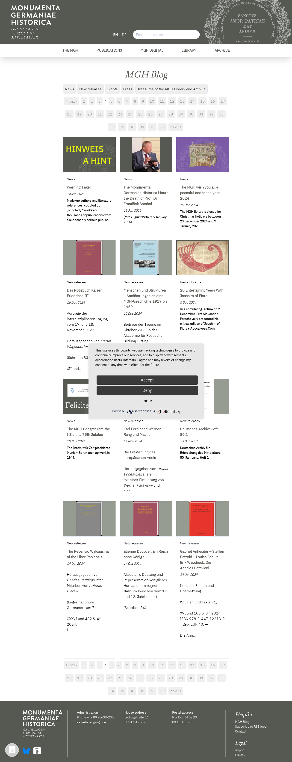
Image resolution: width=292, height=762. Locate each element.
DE (124, 34)
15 (202, 101)
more (147, 400)
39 (162, 127)
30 (191, 114)
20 (89, 114)
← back (71, 101)
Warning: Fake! (79, 187)
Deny (147, 390)
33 (221, 114)
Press (127, 89)
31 (201, 114)
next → (175, 127)
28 (170, 114)
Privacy (240, 755)
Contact (240, 731)
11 (162, 101)
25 (140, 114)
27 (160, 114)
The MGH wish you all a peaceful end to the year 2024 (200, 193)
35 (122, 127)
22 (110, 114)
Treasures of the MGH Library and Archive (171, 89)
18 (69, 114)
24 (130, 114)
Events (112, 89)
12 (172, 101)
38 (152, 127)
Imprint (240, 750)
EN (115, 34)
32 (211, 114)
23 (120, 114)
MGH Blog (242, 722)
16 (212, 101)
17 (223, 101)
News (69, 89)
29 (181, 114)
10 (152, 101)
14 (192, 101)
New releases (90, 89)
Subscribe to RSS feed (251, 726)
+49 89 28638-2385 (101, 717)
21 (99, 114)
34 (111, 127)
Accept (147, 380)
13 (182, 101)
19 (79, 114)
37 (142, 127)
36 (132, 127)
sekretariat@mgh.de (91, 722)
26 (150, 114)
